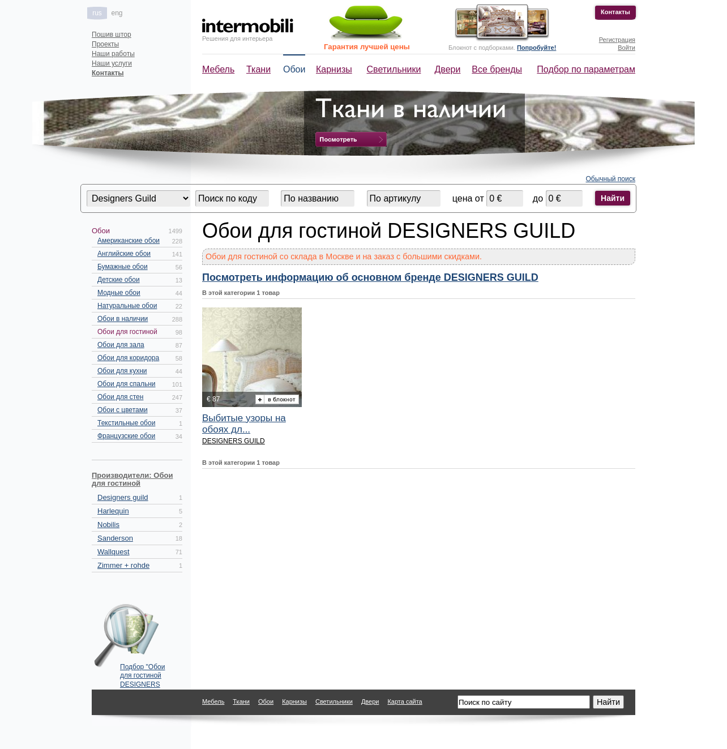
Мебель (218, 69)
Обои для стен (120, 397)
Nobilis (108, 524)
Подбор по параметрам (586, 69)
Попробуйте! (536, 47)
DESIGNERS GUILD (233, 441)
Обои (294, 69)
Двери (448, 69)
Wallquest (113, 551)
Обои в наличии (122, 319)
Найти (613, 198)
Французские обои (126, 436)
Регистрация (617, 39)
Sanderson (115, 538)
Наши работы (113, 54)
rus (97, 13)
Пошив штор (111, 34)
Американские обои (128, 241)
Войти (626, 47)
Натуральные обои (127, 306)
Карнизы (334, 69)
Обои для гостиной (127, 332)
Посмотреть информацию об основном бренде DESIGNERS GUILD (370, 277)
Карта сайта (404, 701)
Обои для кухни (122, 371)
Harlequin (113, 511)
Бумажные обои (122, 267)
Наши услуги (112, 63)
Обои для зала (120, 345)
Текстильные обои (126, 423)
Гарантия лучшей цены (367, 46)
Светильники (394, 69)
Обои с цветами (122, 410)
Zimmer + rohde (123, 565)
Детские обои (118, 280)
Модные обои (118, 293)
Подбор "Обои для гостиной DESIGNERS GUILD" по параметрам (142, 673)
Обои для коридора (128, 358)
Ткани (258, 69)
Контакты (615, 11)
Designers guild (122, 497)
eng (116, 13)
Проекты (105, 44)
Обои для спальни (126, 384)
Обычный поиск (611, 179)
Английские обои (124, 254)
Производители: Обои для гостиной (132, 479)
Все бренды (497, 69)
